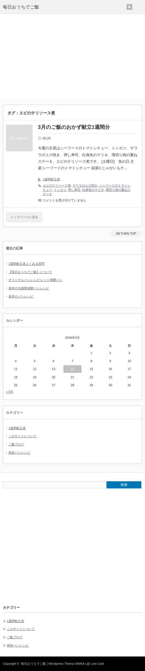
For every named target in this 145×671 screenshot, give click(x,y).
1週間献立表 (51, 179)
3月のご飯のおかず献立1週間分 (74, 127)
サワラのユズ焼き (84, 185)
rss (129, 7)
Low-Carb (97, 663)
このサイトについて (22, 436)
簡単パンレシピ (19, 452)
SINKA (79, 663)
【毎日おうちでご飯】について (30, 272)
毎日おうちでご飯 (21, 7)
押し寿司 (74, 189)
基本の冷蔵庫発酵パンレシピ (28, 288)
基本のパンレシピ (20, 296)
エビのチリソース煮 (57, 185)
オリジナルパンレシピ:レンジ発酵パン (35, 280)
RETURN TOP (126, 233)
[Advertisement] (72, 56)
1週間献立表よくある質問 (26, 263)
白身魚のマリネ (93, 189)
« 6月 (9, 391)
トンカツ (60, 189)
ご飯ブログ (16, 444)
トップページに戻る (24, 217)
